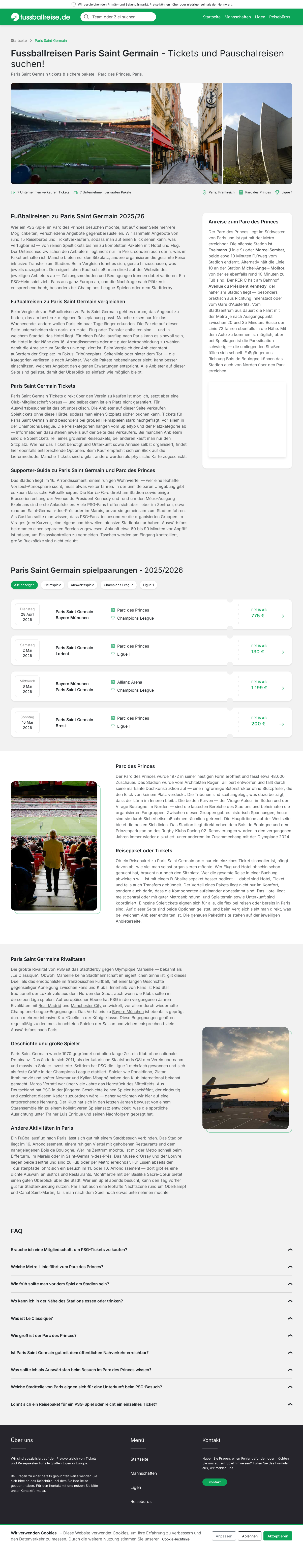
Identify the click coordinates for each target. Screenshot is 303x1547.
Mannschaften (238, 16)
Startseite (212, 16)
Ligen (260, 16)
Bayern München (128, 1011)
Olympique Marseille (134, 969)
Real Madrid (50, 1005)
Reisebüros (279, 16)
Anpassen (224, 1536)
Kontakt (215, 1482)
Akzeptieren (277, 1536)
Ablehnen (250, 1536)
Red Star (161, 987)
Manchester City (86, 1005)
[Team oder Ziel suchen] (122, 16)
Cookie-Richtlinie (176, 1539)
